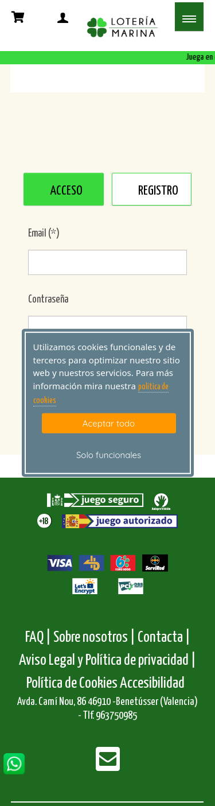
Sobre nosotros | (94, 637)
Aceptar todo (109, 422)
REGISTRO (158, 190)
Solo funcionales (108, 455)
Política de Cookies (72, 683)
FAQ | (39, 637)
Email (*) (44, 233)
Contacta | (164, 637)
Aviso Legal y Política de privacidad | (107, 660)
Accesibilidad (152, 683)
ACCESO (66, 190)
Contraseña (48, 299)
